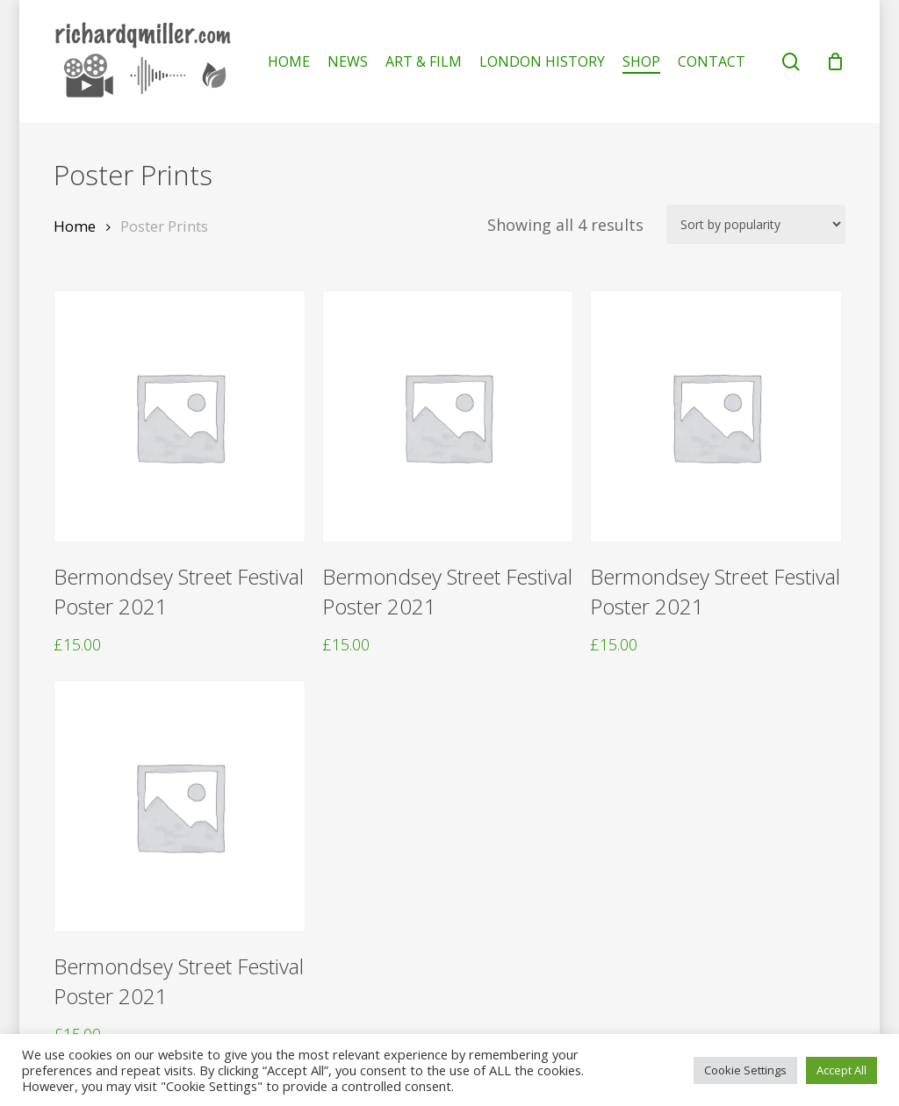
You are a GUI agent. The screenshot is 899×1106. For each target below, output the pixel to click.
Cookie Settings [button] (745, 1070)
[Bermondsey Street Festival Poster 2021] (180, 416)
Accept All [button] (841, 1070)
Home (75, 226)
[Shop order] (755, 224)
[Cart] (835, 61)
